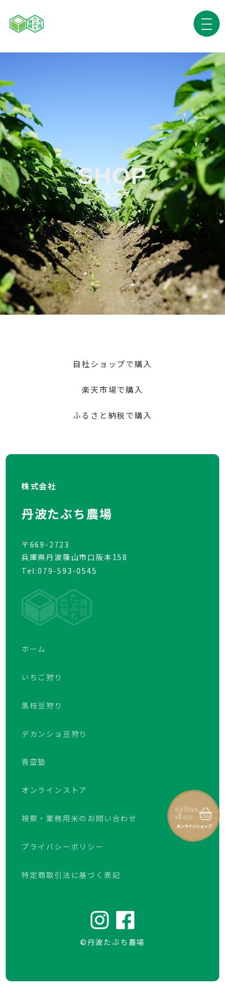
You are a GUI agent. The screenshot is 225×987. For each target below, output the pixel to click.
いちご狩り (42, 677)
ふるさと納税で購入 (112, 415)
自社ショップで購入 (112, 363)
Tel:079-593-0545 (59, 570)
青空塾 (33, 761)
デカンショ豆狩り (54, 733)
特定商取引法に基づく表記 (71, 875)
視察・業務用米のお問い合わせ (79, 818)
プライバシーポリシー (62, 846)
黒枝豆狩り (42, 705)
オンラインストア (54, 790)
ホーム (33, 648)
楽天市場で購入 (112, 389)
